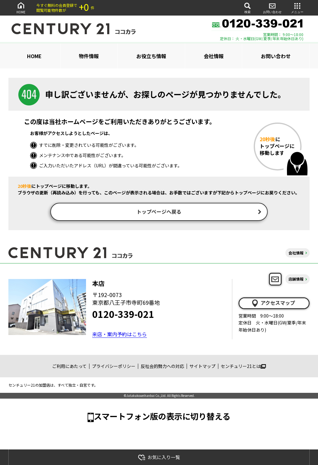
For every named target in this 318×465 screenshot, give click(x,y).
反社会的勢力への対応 (162, 367)
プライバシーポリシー (113, 367)
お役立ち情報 (151, 56)
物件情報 (89, 56)
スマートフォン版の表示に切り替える (162, 416)
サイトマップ (202, 367)
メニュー (297, 8)
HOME (20, 7)
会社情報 (214, 56)
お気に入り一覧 (159, 457)
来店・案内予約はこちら (119, 334)
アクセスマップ (273, 304)
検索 (247, 8)
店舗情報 (295, 279)
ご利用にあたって (69, 367)
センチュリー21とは (243, 367)
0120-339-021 (123, 314)
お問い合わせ (272, 8)
